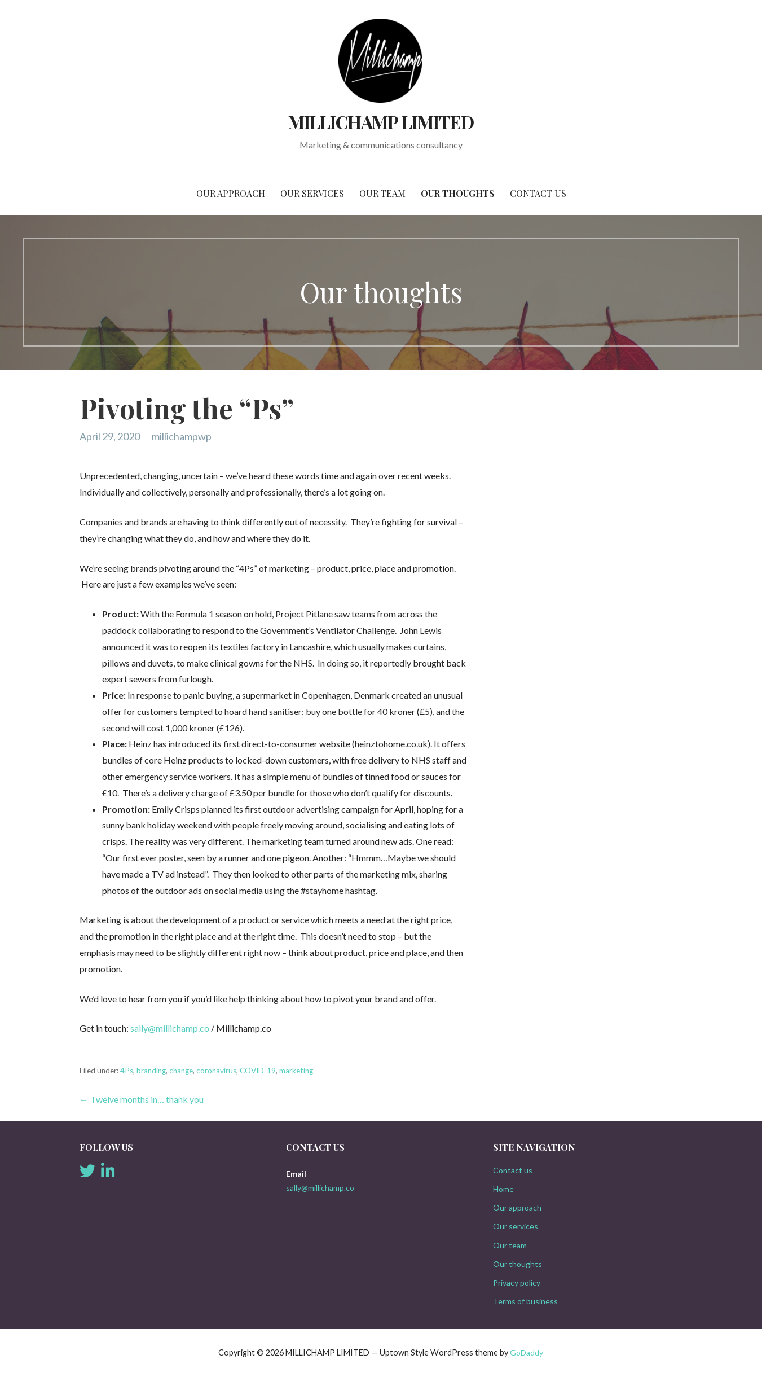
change (181, 1070)
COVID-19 (258, 1070)
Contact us (538, 193)
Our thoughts (458, 193)
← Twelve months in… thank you (142, 1099)
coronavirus (216, 1070)
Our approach (230, 193)
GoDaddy (526, 1352)
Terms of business (525, 1301)
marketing (296, 1070)
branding (151, 1070)
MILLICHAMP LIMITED (381, 121)
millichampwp (182, 436)
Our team (382, 193)
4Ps (126, 1070)
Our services (312, 193)
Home (503, 1189)
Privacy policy (516, 1282)
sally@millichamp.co (169, 1028)
